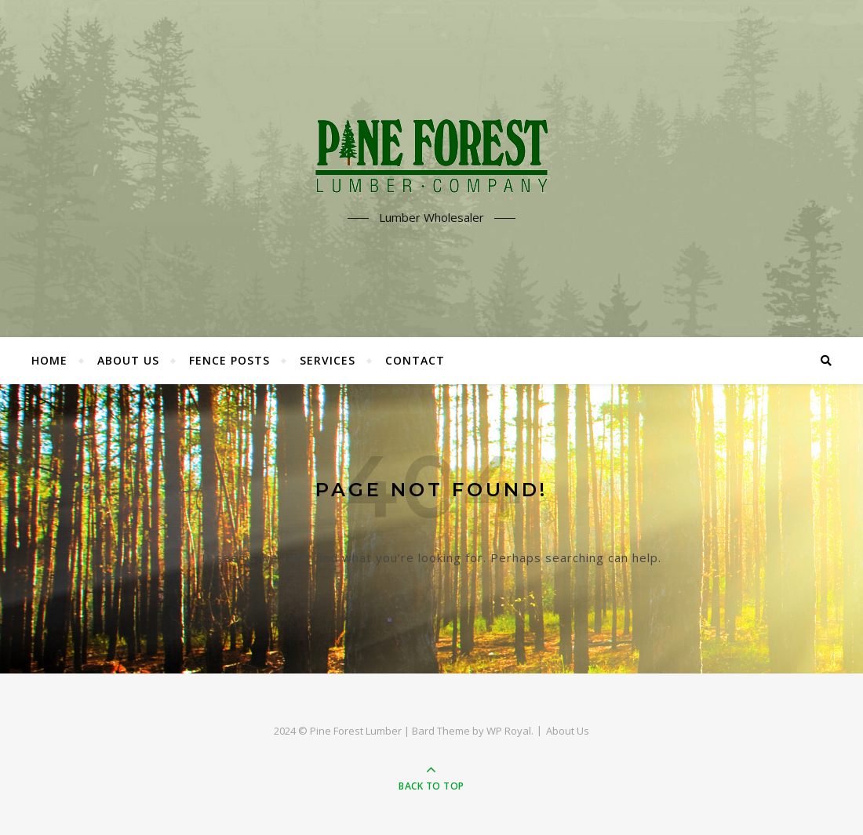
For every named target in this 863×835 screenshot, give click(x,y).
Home (49, 360)
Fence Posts (229, 360)
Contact (415, 360)
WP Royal (508, 731)
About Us (128, 360)
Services (327, 360)
